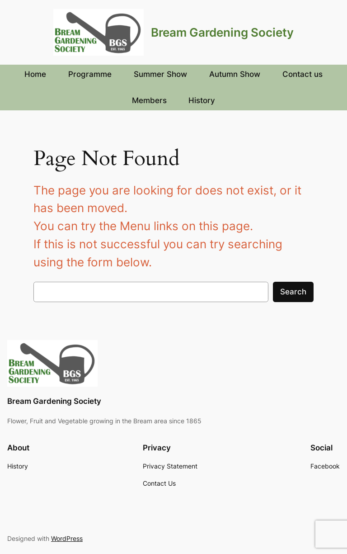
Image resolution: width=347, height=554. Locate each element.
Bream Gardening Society (222, 32)
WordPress (67, 538)
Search (293, 291)
